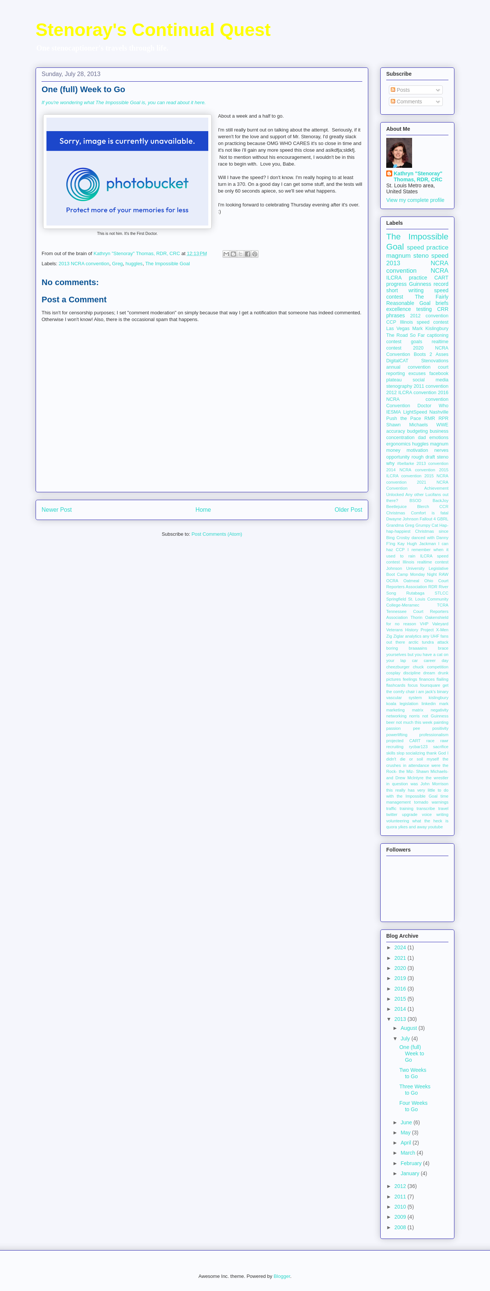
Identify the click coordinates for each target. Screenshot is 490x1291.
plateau (394, 380)
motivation (417, 450)
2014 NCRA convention (410, 470)
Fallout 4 (428, 519)
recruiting (394, 746)
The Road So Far (405, 335)
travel (443, 808)
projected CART (403, 740)
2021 (401, 958)
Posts (400, 90)
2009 (401, 1217)
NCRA (439, 270)
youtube (435, 827)
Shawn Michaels (407, 424)
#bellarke (405, 463)
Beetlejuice (396, 506)
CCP (391, 322)
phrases (395, 315)
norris (414, 716)
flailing (442, 679)
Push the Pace (403, 418)
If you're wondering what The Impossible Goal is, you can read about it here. (124, 102)
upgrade (409, 814)
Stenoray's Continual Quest (153, 30)
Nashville (438, 412)
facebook (438, 373)
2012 (401, 1186)
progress (396, 284)
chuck (418, 667)
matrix (417, 710)
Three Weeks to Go (414, 1089)
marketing (395, 710)
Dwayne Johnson (402, 519)
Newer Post (57, 510)
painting (441, 722)
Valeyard (440, 624)
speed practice (427, 247)
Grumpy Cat (426, 525)
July (405, 1038)
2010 (401, 1207)
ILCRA (394, 278)
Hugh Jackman (421, 543)
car (415, 660)
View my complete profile (415, 200)
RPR (443, 418)
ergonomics (398, 444)
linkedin (428, 703)
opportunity (397, 457)
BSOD (415, 500)
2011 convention (431, 386)
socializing (415, 753)
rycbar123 (418, 746)
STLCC (441, 593)
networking (396, 716)
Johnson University (405, 568)
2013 (401, 1019)
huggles (134, 263)
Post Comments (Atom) (216, 534)
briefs (442, 303)
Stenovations (434, 360)
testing (424, 309)
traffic (391, 808)
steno (442, 457)
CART (441, 278)
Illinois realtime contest (425, 562)
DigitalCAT (397, 360)
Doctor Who (432, 405)
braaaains (418, 648)
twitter (391, 814)
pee (416, 728)
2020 (401, 968)
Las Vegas (397, 328)
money (393, 450)
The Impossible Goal (167, 263)
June (406, 1122)
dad (422, 437)
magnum (439, 444)
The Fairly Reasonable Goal (417, 300)
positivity (440, 728)
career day (436, 660)
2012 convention (429, 315)
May (406, 1133)
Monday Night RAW (429, 574)
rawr (444, 740)
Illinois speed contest (424, 322)
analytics (413, 636)
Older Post (348, 510)
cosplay (393, 673)
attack (442, 642)
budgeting (417, 431)
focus (413, 685)
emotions (438, 437)
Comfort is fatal (429, 513)
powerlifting (397, 734)
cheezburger (397, 667)
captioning (437, 335)
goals (416, 341)
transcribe (426, 808)
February (411, 1163)
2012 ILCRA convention (411, 392)
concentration (400, 437)
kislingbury (438, 697)
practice (418, 278)
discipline (411, 673)
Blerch (423, 506)
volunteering (397, 821)
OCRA (392, 580)
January (410, 1173)
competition (437, 667)
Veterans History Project (410, 630)
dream (429, 673)
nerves (441, 450)
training (407, 808)
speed (439, 255)
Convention (398, 405)
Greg (117, 263)
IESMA (393, 412)
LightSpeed (415, 412)
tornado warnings (431, 802)
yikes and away (412, 827)
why (390, 463)
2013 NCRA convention (84, 263)
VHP (424, 624)
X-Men (442, 630)
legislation (409, 703)
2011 (401, 1197)
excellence (398, 309)
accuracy (395, 431)
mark (443, 703)
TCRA (442, 605)
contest (394, 341)
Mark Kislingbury (430, 328)
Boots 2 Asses (431, 354)
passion (393, 728)
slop (401, 753)
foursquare (430, 685)
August (409, 1028)
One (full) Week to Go (411, 1053)
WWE (442, 424)
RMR (429, 418)
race (430, 740)
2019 (401, 978)
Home (203, 510)
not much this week (414, 722)
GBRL (442, 519)
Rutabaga (415, 593)
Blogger (281, 1276)
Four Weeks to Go (413, 1106)
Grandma (395, 525)
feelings (410, 679)
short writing (405, 290)
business (439, 431)
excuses (417, 373)
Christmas (395, 513)
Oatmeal (411, 580)
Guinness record (428, 284)
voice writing (435, 814)
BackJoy (440, 500)
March (408, 1153)
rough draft (423, 457)
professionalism (433, 734)
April (406, 1143)
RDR (432, 586)
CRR (442, 309)
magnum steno (407, 255)
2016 (401, 989)
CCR (443, 506)
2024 (401, 947)
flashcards (395, 685)
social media (430, 380)
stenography (399, 386)
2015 (401, 999)
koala (391, 703)
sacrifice (440, 746)
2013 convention (432, 463)
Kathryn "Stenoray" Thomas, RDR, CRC (418, 176)
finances (427, 679)
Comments (406, 102)
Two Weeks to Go (412, 1073)
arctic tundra (421, 642)
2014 (401, 1009)
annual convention (408, 367)
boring (392, 648)
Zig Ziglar (395, 636)
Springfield (396, 599)
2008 (401, 1227)
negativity (439, 710)
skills (390, 753)
